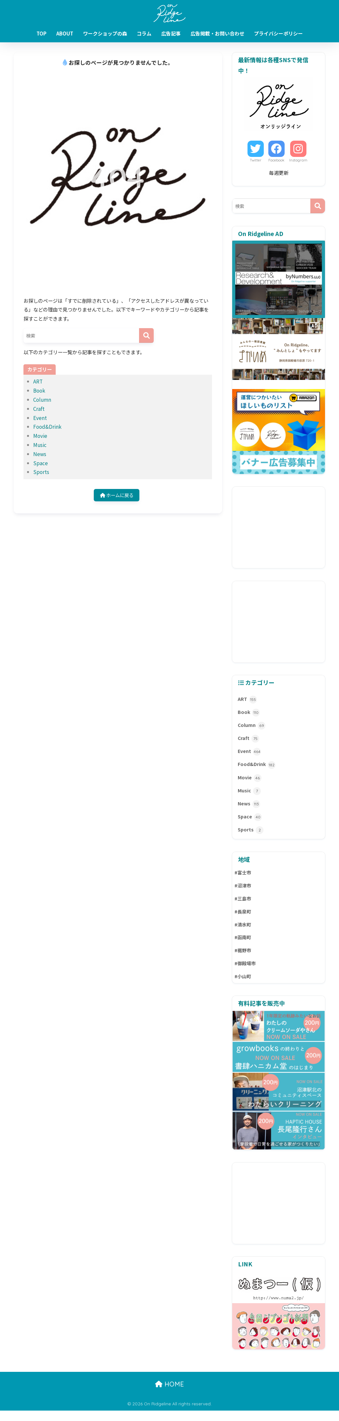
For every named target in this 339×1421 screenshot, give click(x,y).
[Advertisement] (278, 527)
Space (40, 463)
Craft (39, 408)
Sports (41, 471)
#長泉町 (243, 919)
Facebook (276, 160)
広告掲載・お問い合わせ (217, 33)
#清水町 (243, 933)
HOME (169, 1394)
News (39, 453)
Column (42, 399)
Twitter (255, 160)
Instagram (298, 160)
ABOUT (64, 33)
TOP (41, 33)
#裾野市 (243, 959)
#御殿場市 (245, 973)
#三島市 (243, 906)
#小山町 (243, 986)
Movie (40, 435)
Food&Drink (47, 426)
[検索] (146, 335)
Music (40, 444)
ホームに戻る (116, 495)
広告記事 (171, 33)
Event (40, 417)
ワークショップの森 (105, 33)
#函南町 (243, 946)
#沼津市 (243, 892)
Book (39, 390)
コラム (144, 33)
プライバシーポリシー (278, 33)
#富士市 (243, 879)
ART (38, 381)
